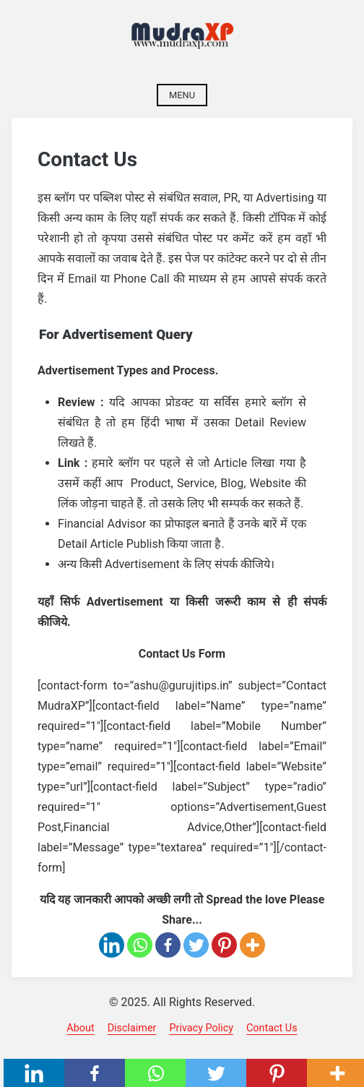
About (80, 1028)
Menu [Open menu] (182, 95)
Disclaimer (132, 1028)
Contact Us (272, 1028)
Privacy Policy (201, 1028)
